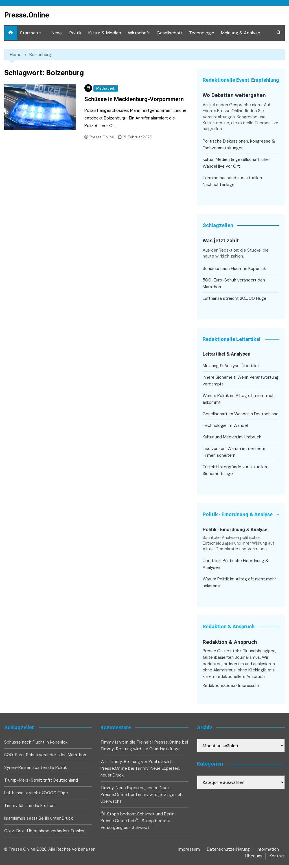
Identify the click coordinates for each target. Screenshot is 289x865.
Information (268, 849)
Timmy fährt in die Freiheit (29, 805)
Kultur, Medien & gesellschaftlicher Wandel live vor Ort (236, 163)
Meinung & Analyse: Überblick (231, 366)
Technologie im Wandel (225, 425)
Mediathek (105, 88)
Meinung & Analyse (240, 33)
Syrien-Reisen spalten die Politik (35, 767)
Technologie (201, 33)
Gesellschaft (169, 33)
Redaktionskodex (219, 685)
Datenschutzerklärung (228, 849)
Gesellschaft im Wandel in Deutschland (241, 414)
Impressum (248, 685)
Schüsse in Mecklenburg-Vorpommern (134, 99)
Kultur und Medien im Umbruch (232, 437)
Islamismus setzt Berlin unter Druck (38, 818)
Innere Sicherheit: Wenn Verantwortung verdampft (241, 380)
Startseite (30, 33)
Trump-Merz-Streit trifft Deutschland (41, 780)
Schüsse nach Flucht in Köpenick (234, 268)
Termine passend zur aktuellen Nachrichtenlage (232, 181)
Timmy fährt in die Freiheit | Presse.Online (140, 742)
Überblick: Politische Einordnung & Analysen (236, 564)
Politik (75, 33)
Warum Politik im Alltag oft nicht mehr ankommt (239, 399)
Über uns (253, 856)
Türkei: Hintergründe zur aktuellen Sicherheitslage (235, 470)
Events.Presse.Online (224, 111)
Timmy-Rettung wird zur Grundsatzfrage (140, 749)
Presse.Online (26, 15)
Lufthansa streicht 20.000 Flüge (234, 298)
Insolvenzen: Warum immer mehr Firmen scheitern (234, 452)
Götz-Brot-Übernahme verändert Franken (45, 831)
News (57, 33)
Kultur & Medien (104, 33)
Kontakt (277, 856)
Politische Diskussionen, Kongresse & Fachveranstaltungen (239, 144)
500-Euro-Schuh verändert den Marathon (234, 283)
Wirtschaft (139, 33)
